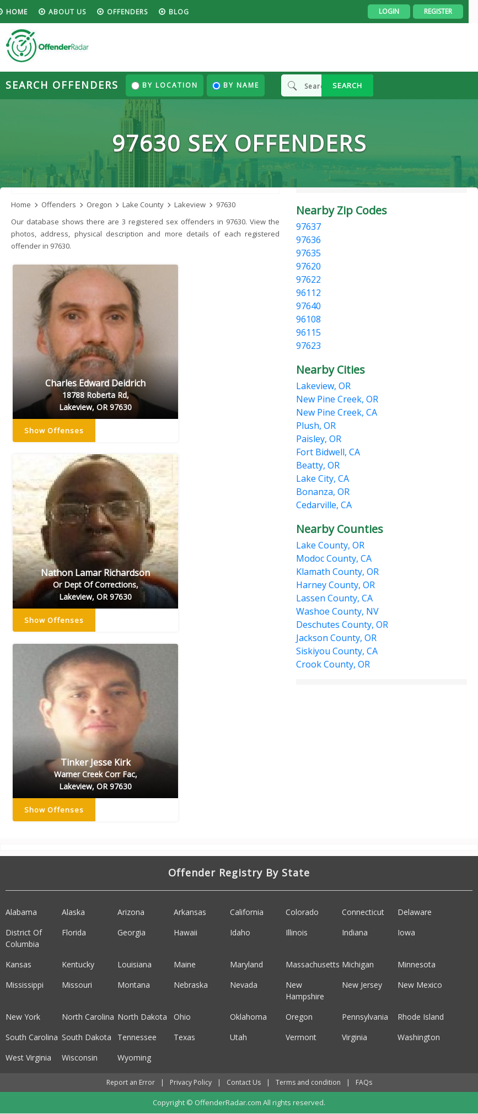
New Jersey (362, 985)
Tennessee (137, 1037)
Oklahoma (248, 1016)
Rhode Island (421, 1016)
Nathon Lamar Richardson (95, 585)
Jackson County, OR (336, 638)
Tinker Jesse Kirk (95, 775)
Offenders (136, 12)
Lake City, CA (322, 478)
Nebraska (191, 985)
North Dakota (142, 1016)
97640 (308, 306)
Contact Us (244, 1082)
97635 (308, 253)
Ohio (182, 1016)
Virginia (354, 1037)
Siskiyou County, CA (337, 651)
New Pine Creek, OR (337, 399)
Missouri (77, 985)
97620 (308, 266)
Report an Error (130, 1082)
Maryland (246, 964)
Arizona (130, 912)
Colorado (302, 912)
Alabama (21, 912)
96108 (308, 319)
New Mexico (420, 985)
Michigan (358, 964)
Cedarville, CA (324, 505)
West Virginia (28, 1057)
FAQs (364, 1082)
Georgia (131, 932)
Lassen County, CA (334, 598)
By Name (235, 85)
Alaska (73, 912)
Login (398, 11)
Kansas (18, 964)
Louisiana (134, 964)
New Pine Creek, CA (336, 412)
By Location (164, 85)
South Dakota (86, 1037)
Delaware (415, 912)
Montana (133, 985)
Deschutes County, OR (342, 624)
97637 (308, 226)
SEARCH (347, 85)
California (247, 912)
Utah (238, 1037)
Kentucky (78, 964)
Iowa (406, 932)
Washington (419, 1037)
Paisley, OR (318, 439)
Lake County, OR (330, 545)
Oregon (299, 1016)
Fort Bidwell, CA (328, 452)
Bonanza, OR (323, 492)
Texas (184, 1037)
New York (23, 1016)
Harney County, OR (335, 585)
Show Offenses (54, 431)
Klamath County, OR (337, 572)
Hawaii (185, 932)
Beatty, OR (318, 465)
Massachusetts (313, 964)
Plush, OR (316, 425)
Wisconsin (80, 1057)
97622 (308, 279)
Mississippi (25, 985)
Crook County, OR (333, 664)
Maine (185, 964)
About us (76, 12)
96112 (308, 293)
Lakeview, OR (323, 386)
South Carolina (32, 1037)
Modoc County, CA (334, 558)
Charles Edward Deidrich (95, 396)
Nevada (243, 985)
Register (447, 11)
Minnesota (417, 964)
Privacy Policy (191, 1082)
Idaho (240, 932)
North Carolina (88, 1016)
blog (188, 12)
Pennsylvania (365, 1016)
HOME (26, 12)
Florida (74, 932)
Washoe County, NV (337, 611)
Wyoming (134, 1057)
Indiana (355, 932)
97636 (308, 240)
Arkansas (190, 912)
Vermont (301, 1037)
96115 (308, 332)
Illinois (297, 932)
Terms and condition (308, 1082)
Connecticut (363, 912)
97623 (308, 346)
